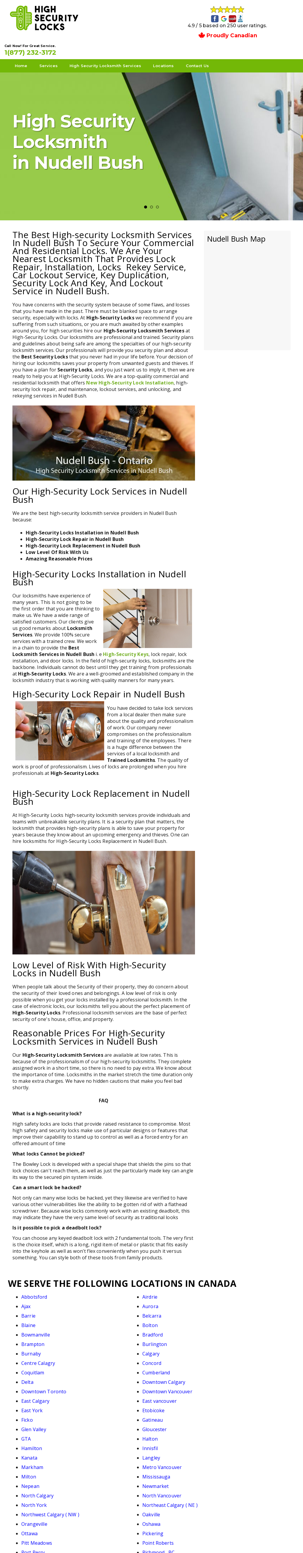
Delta (164, 1330)
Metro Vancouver (109, 1377)
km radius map (247, 274)
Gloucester (102, 1358)
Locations (171, 47)
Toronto (99, 1444)
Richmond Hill (36, 1425)
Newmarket (103, 1387)
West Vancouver (245, 1453)
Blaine (165, 1302)
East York (32, 1349)
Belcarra (99, 1302)
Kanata (166, 1368)
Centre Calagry (175, 1321)
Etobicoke (101, 1349)
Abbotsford (34, 1292)
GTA (163, 1358)
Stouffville (169, 1434)
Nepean (30, 1387)
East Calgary (172, 1340)
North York (34, 1396)
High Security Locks (150, 1539)
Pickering (237, 1406)
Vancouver (239, 1444)
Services (56, 47)
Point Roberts (105, 1415)
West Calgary (173, 1453)
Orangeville (34, 1406)
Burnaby (31, 1321)
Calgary (98, 1321)
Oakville (235, 1396)
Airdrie (97, 1292)
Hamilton (31, 1368)
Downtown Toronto (44, 1340)
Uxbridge (168, 1444)
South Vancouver (246, 1425)
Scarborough (105, 1425)
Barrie (28, 1302)
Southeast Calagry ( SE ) (48, 1434)
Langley (235, 1368)
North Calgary (174, 1387)
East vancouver (244, 1340)
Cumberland (103, 1330)
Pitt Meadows (36, 1415)
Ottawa (166, 1406)
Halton (234, 1358)
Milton (165, 1377)
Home (29, 47)
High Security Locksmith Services (113, 47)
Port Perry (170, 1415)
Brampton (169, 1311)
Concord (236, 1321)
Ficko (164, 1349)
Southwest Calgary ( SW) (117, 1434)
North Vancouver (246, 1387)
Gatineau (237, 1349)
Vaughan (31, 1453)
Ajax (163, 1292)
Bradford (100, 1311)
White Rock (102, 1463)
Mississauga (241, 1377)
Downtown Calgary (248, 1330)
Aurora (235, 1292)
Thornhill (31, 1444)
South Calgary (174, 1425)
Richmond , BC (243, 1415)
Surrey (234, 1434)
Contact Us (205, 47)
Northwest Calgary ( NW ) (187, 1396)
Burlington (239, 1311)
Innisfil (97, 1368)
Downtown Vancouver (115, 1340)
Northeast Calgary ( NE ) (117, 1396)
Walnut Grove (105, 1453)
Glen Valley (33, 1358)
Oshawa (99, 1406)
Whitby (29, 1463)
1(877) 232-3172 (251, 30)
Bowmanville (35, 1311)
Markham (32, 1377)
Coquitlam (32, 1330)
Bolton (234, 1302)
